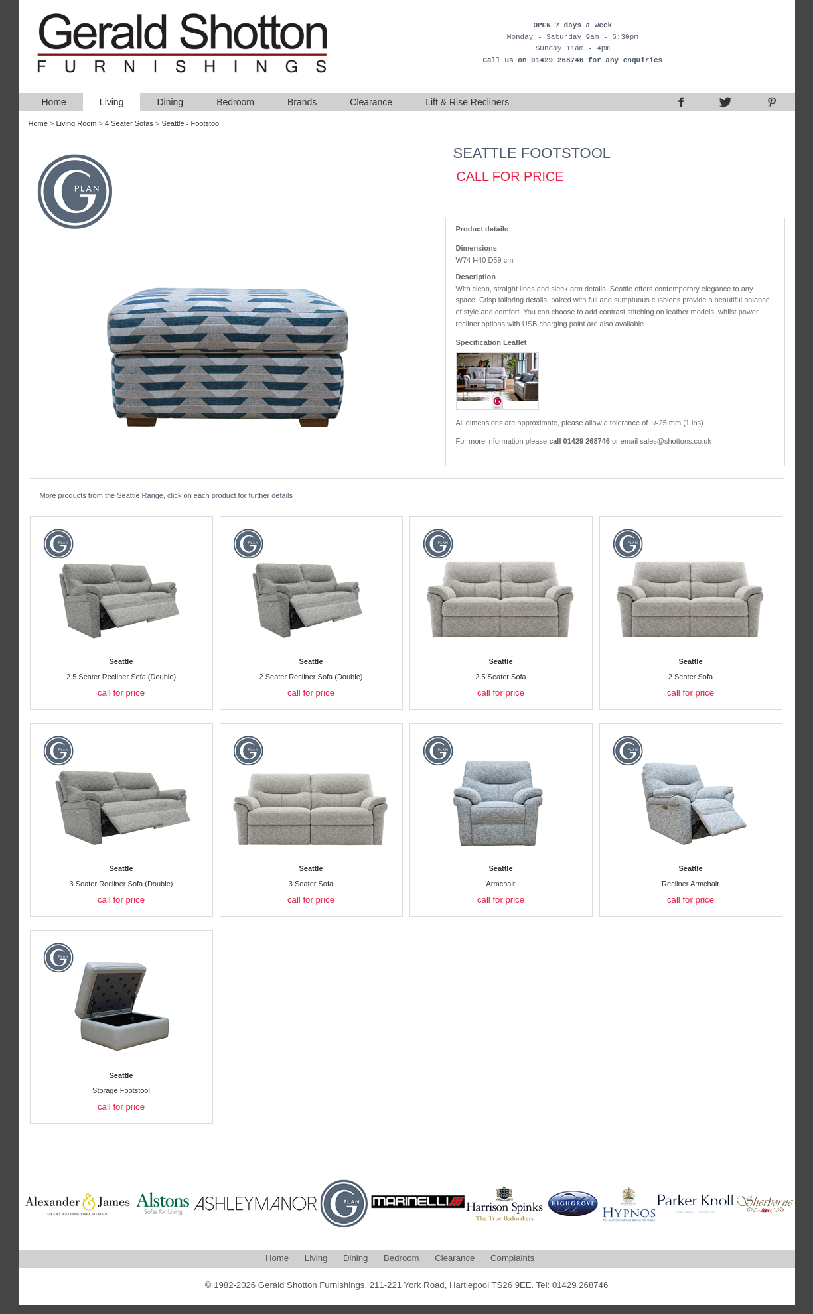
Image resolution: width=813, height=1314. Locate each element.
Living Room (76, 123)
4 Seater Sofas (129, 123)
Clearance (371, 102)
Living (112, 102)
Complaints (512, 1258)
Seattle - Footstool (190, 123)
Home (54, 102)
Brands (302, 102)
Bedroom (235, 102)
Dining (170, 102)
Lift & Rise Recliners (467, 102)
